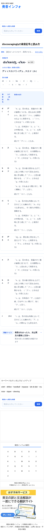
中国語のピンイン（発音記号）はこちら (22, 485)
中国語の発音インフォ (30, 524)
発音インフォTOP (7, 527)
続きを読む (39, 52)
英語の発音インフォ (13, 524)
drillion (9, 387)
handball (16, 387)
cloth (3, 387)
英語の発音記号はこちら (22, 483)
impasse (25, 387)
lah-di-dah (34, 387)
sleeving (16, 391)
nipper (9, 391)
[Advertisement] (19, 15)
